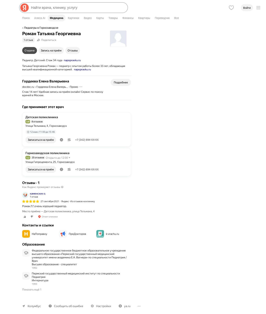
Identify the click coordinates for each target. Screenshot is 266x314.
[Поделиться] (47, 40)
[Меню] (258, 7)
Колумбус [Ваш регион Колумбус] (34, 302)
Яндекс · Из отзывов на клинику (78, 201)
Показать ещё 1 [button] (32, 286)
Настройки (102, 302)
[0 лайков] (25, 217)
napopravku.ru (72, 60)
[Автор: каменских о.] (34, 195)
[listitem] (76, 205)
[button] (62, 139)
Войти (247, 7)
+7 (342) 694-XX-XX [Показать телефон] (88, 139)
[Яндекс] (24, 7)
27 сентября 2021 (50, 201)
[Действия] (80, 86)
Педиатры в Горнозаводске (41, 27)
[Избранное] (231, 7)
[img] (30, 201)
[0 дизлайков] (31, 217)
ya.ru (125, 302)
